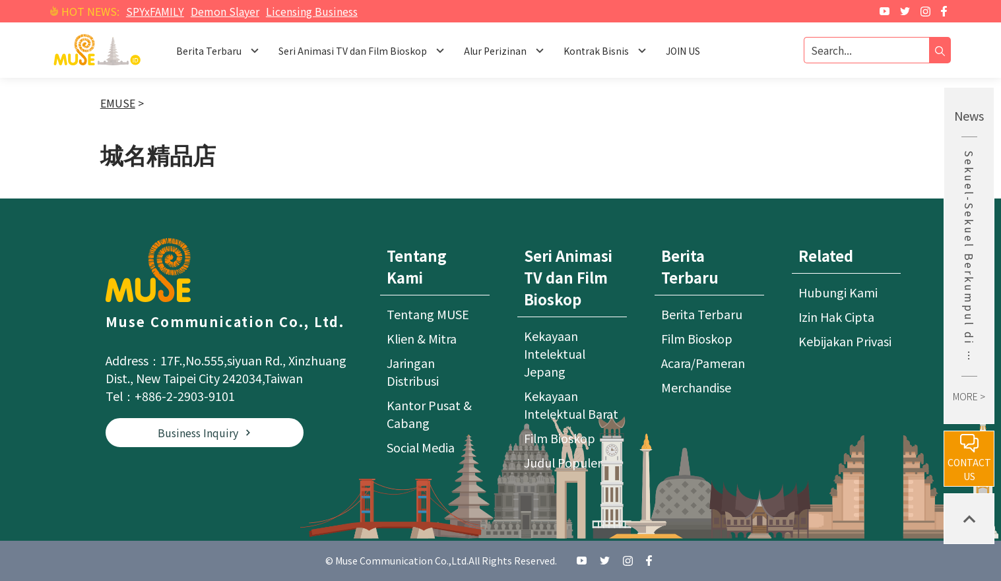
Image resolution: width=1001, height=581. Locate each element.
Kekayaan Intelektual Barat (571, 404)
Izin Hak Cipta (836, 316)
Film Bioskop (559, 437)
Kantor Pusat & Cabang (429, 413)
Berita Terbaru (701, 313)
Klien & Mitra (422, 338)
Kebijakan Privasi (844, 341)
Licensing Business (312, 11)
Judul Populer (563, 462)
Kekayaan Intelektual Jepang (554, 353)
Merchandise (696, 387)
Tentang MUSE (428, 313)
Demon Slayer (225, 11)
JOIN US (683, 50)
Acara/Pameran (703, 362)
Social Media (421, 447)
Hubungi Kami (838, 292)
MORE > (969, 396)
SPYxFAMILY (155, 11)
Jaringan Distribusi (413, 371)
